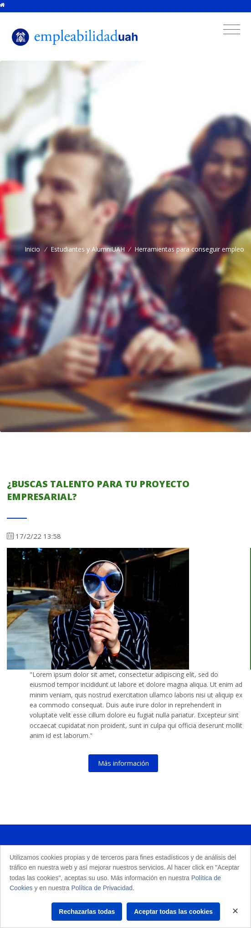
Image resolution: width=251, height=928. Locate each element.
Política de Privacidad (102, 888)
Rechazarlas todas (87, 911)
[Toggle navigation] (232, 30)
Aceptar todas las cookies (173, 911)
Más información (123, 763)
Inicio (32, 249)
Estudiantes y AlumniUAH (88, 249)
